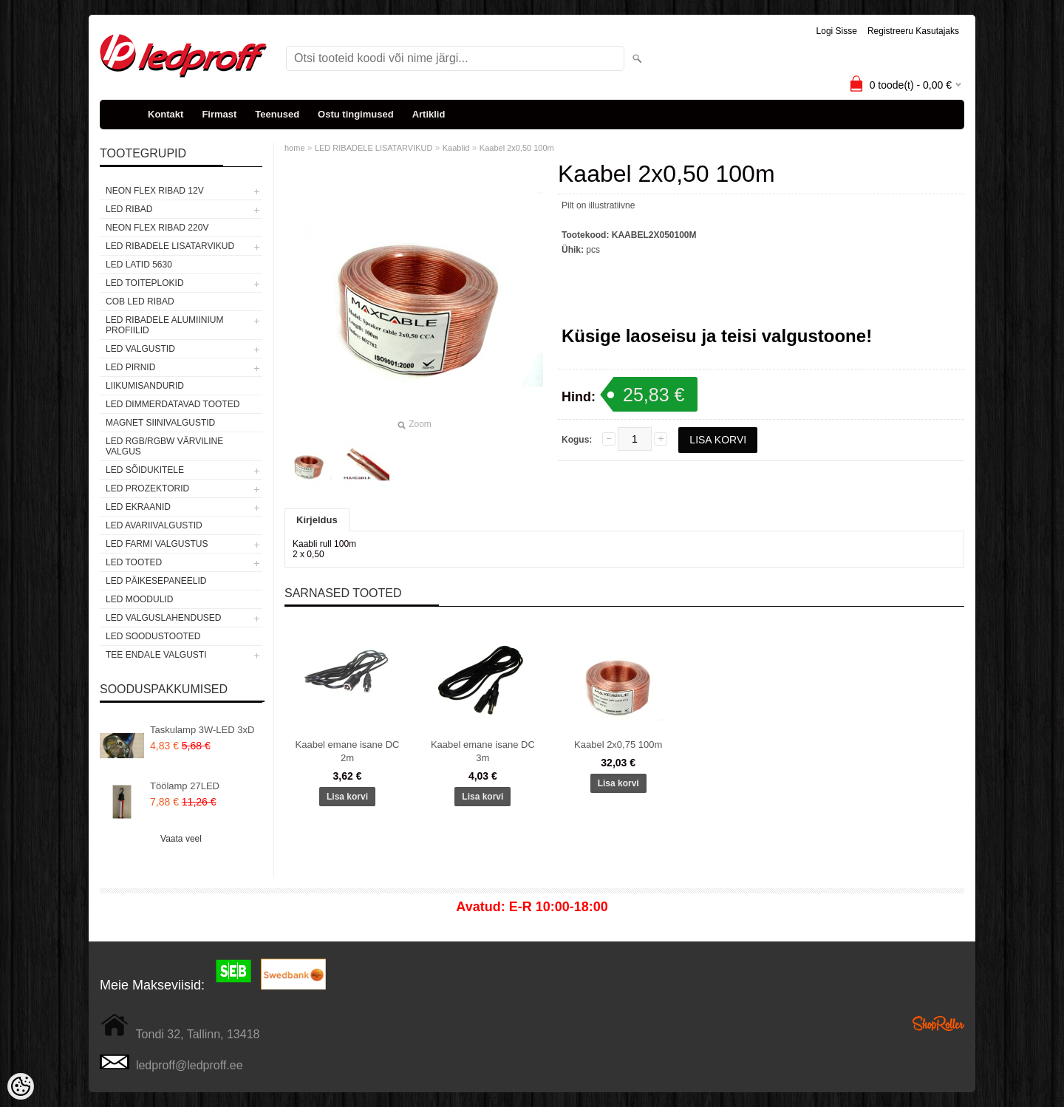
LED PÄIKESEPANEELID (156, 581)
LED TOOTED (134, 562)
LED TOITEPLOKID (145, 283)
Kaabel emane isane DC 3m (483, 751)
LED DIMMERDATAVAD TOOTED (172, 404)
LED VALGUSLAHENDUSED (164, 618)
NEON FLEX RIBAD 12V (155, 190)
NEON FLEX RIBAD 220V (157, 227)
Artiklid (429, 114)
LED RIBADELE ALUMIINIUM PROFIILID (164, 325)
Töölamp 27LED (184, 785)
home (294, 147)
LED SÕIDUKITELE (145, 470)
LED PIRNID (130, 367)
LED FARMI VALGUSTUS (157, 544)
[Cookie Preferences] (20, 1086)
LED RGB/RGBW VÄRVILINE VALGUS (164, 446)
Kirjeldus (317, 519)
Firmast (219, 114)
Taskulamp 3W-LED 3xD (202, 729)
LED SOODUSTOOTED (153, 636)
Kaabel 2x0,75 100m (618, 744)
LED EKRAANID (138, 507)
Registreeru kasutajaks (913, 31)
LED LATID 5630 (139, 264)
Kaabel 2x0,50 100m (517, 147)
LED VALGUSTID (140, 349)
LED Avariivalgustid (154, 525)
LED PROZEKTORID (147, 488)
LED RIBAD (129, 209)
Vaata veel (181, 839)
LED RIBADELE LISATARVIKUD (170, 246)
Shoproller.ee (938, 1023)
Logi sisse (836, 31)
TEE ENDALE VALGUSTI (156, 655)
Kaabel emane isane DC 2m (348, 751)
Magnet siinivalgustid (160, 423)
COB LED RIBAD (140, 301)
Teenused (277, 114)
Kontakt (165, 114)
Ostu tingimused (356, 114)
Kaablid (456, 147)
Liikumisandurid (145, 386)
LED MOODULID (139, 599)
